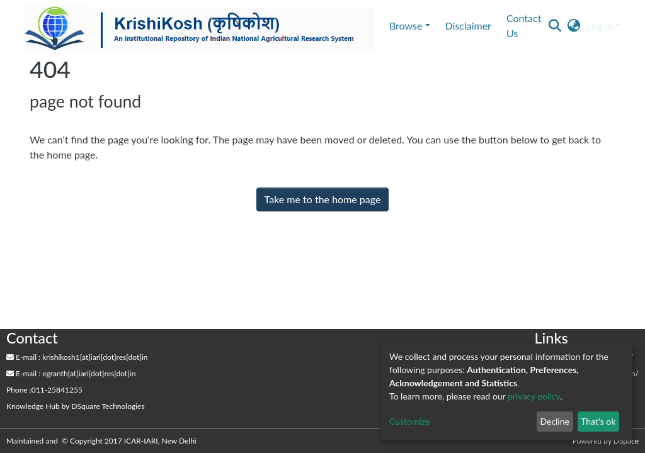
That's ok (598, 421)
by (75, 406)
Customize (409, 421)
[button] (573, 25)
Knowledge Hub (33, 406)
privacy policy (534, 396)
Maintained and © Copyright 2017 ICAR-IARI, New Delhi (102, 440)
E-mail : (23, 357)
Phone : (18, 389)
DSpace (626, 440)
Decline (554, 421)
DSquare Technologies (107, 406)
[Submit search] (554, 26)
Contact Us (523, 25)
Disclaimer (468, 25)
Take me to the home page (323, 199)
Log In (599, 25)
